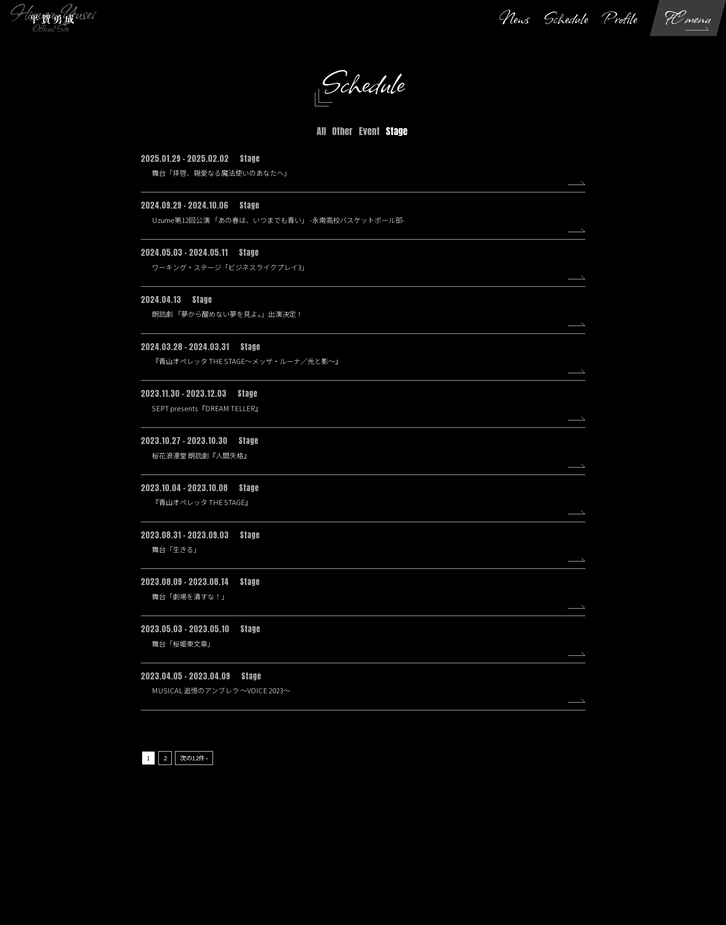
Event (369, 131)
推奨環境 (528, 860)
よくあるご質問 (573, 860)
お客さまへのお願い (412, 860)
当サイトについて (129, 860)
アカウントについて (192, 860)
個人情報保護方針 (350, 860)
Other (342, 131)
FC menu (688, 18)
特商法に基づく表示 (477, 860)
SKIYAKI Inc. (410, 888)
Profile (620, 18)
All (321, 131)
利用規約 (302, 860)
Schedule (566, 18)
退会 (613, 860)
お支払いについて (254, 860)
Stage (396, 131)
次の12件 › (194, 769)
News (514, 18)
